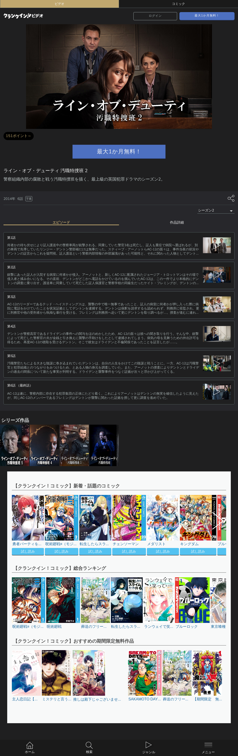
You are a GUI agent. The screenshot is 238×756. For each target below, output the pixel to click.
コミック (178, 4)
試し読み (28, 550)
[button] (214, 525)
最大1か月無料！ (207, 15)
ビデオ (59, 4)
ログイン (155, 16)
